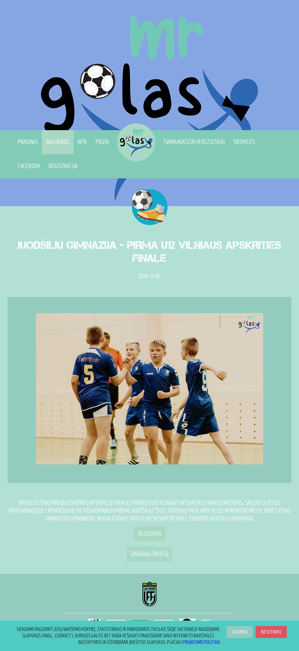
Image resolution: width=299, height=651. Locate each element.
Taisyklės (244, 142)
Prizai (102, 142)
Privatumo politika (201, 642)
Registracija (63, 166)
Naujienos (57, 142)
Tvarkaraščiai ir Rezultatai (194, 142)
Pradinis (28, 142)
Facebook (29, 166)
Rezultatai (149, 534)
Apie (82, 142)
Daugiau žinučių (149, 554)
